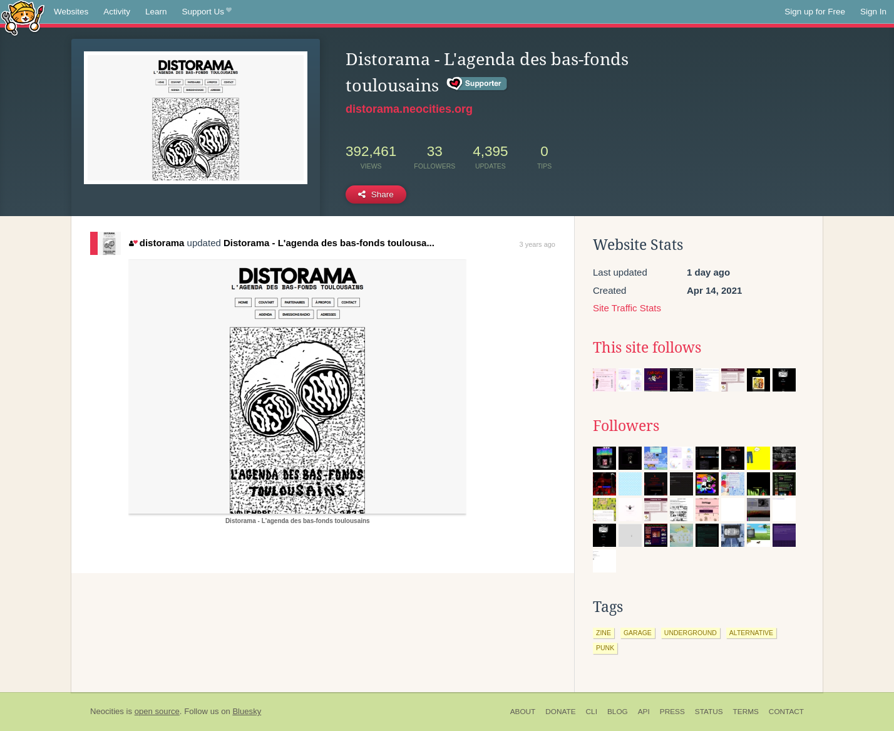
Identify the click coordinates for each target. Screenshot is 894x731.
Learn (156, 11)
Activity (116, 11)
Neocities (107, 711)
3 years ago (537, 244)
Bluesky (246, 711)
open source (157, 711)
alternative (751, 632)
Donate (560, 711)
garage (638, 632)
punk (605, 647)
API (644, 711)
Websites (71, 11)
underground (690, 632)
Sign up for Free (814, 11)
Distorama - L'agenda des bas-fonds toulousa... (329, 242)
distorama (156, 242)
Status (709, 711)
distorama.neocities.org (409, 109)
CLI (591, 711)
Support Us (207, 12)
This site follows (647, 348)
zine (603, 632)
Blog (617, 711)
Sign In (873, 11)
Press (672, 711)
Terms (746, 711)
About (523, 711)
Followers (626, 426)
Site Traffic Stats (627, 308)
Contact (786, 711)
